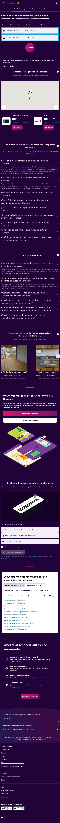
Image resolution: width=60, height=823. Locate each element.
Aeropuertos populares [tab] (24, 590)
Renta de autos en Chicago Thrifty (15, 620)
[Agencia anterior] (4, 107)
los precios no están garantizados (12, 716)
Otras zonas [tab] (9, 590)
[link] (17, 127)
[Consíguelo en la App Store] (19, 808)
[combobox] (12, 25)
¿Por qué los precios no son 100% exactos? (31, 729)
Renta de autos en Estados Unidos (26, 737)
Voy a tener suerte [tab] (42, 590)
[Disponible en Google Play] (6, 808)
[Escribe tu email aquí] (32, 541)
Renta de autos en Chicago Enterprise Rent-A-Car (20, 612)
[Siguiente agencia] (56, 107)
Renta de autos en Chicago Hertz (15, 614)
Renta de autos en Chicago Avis (14, 603)
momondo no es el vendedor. (31, 722)
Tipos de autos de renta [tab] (35, 585)
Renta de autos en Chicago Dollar (15, 609)
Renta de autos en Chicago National (16, 617)
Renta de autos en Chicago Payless (15, 629)
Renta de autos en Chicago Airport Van (17, 626)
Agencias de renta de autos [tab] (14, 585)
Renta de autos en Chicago (21, 739)
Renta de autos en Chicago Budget (15, 606)
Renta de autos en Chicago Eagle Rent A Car (18, 623)
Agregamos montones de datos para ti (31, 725)
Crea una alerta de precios (36, 685)
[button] (3, 3)
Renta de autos (9, 737)
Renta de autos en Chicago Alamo (15, 600)
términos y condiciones (34, 556)
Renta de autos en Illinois (45, 737)
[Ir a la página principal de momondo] (13, 3)
